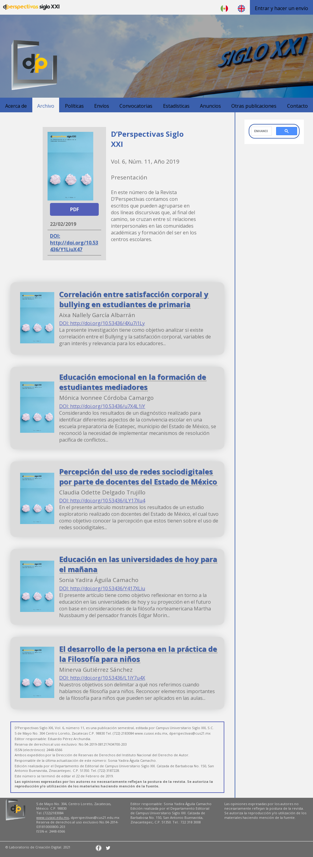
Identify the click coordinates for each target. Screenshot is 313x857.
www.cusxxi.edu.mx (52, 817)
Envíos (101, 106)
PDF (74, 209)
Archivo (45, 106)
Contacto (297, 106)
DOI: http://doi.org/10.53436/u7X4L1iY (102, 406)
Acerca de (16, 106)
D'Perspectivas (31, 7)
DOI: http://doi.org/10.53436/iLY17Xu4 (102, 500)
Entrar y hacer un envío (281, 8)
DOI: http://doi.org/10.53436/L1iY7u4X (102, 677)
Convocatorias (135, 106)
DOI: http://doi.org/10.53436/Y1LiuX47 (74, 243)
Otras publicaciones (253, 106)
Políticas (74, 106)
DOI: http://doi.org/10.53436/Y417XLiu (102, 588)
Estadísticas (176, 106)
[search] (261, 131)
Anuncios (210, 106)
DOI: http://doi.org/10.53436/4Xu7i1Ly (102, 323)
